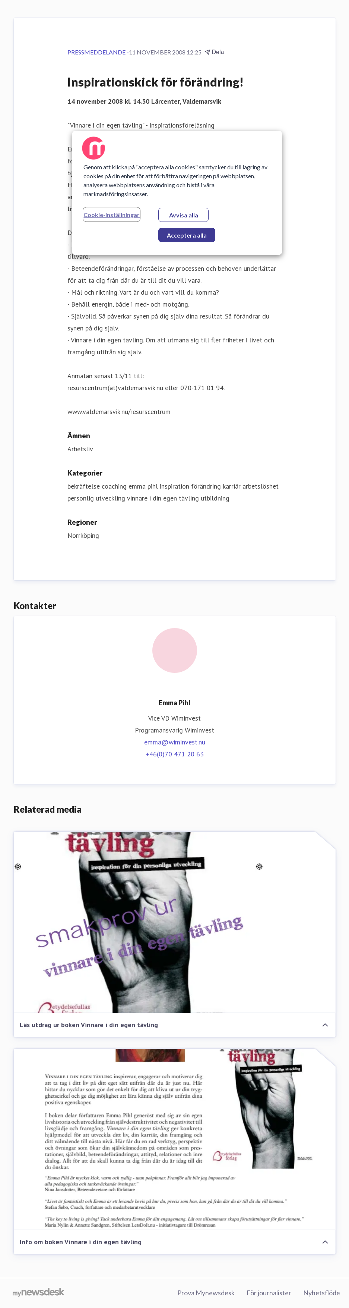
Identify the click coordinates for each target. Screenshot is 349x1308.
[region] (177, 193)
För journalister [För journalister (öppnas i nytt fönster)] (269, 1293)
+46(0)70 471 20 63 (175, 754)
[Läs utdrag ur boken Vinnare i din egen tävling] (175, 922)
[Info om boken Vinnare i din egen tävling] (175, 1139)
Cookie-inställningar (111, 214)
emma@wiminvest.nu (174, 742)
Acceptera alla (187, 235)
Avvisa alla (183, 215)
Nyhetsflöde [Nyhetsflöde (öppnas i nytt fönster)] (321, 1293)
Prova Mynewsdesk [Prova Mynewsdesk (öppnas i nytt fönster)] (206, 1293)
